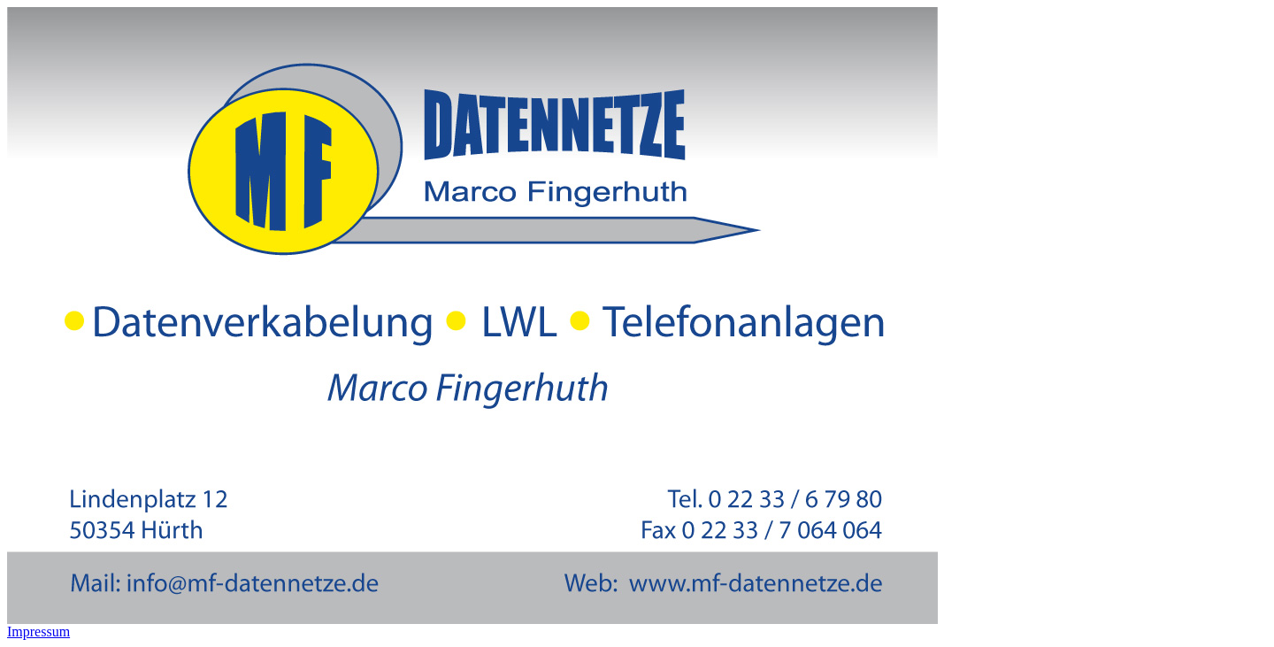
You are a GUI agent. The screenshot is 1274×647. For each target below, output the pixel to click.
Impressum (38, 631)
